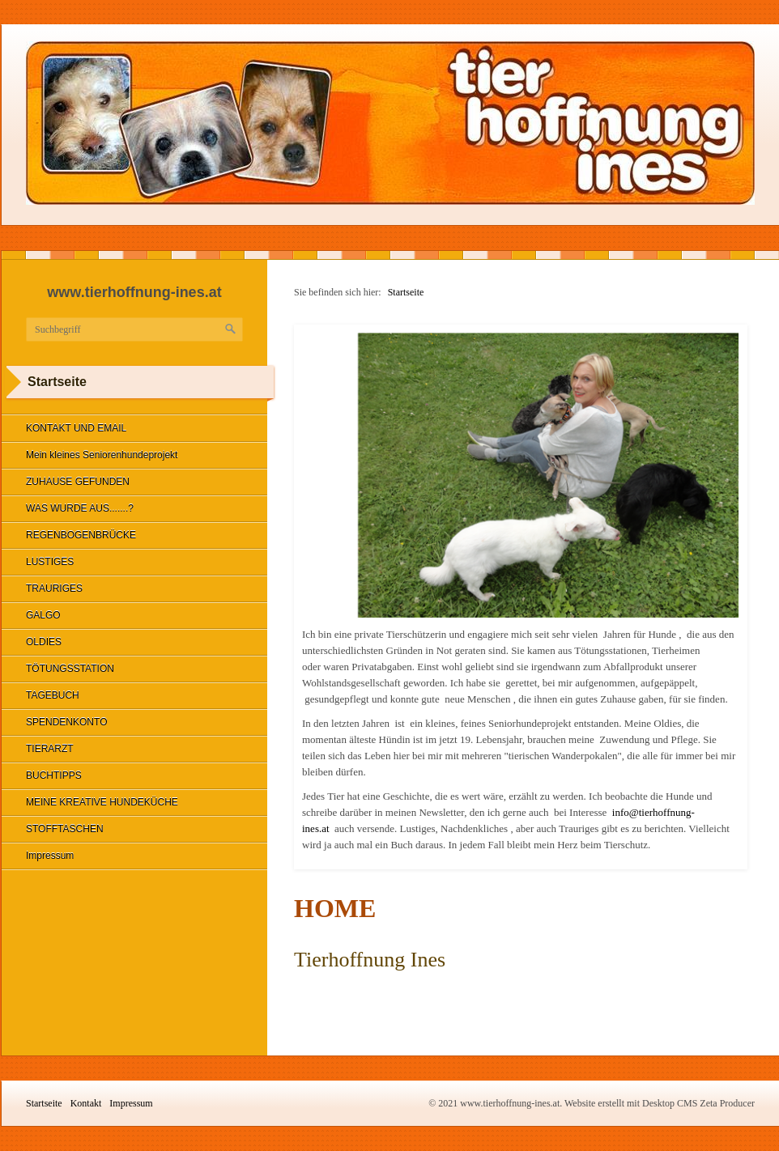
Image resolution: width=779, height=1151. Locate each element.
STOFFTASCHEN (65, 829)
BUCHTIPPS (54, 775)
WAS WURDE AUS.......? (80, 508)
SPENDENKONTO (66, 722)
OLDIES (44, 642)
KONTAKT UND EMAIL (76, 428)
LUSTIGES (50, 561)
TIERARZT (50, 748)
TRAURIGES (54, 588)
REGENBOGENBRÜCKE (81, 535)
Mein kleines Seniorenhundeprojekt (101, 455)
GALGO (43, 615)
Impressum (50, 855)
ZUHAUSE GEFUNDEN (78, 481)
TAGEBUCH (52, 695)
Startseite (406, 292)
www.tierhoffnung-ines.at (134, 292)
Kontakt (86, 1103)
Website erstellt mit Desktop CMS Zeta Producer (659, 1103)
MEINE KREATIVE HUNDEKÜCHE (102, 802)
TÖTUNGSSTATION (70, 668)
